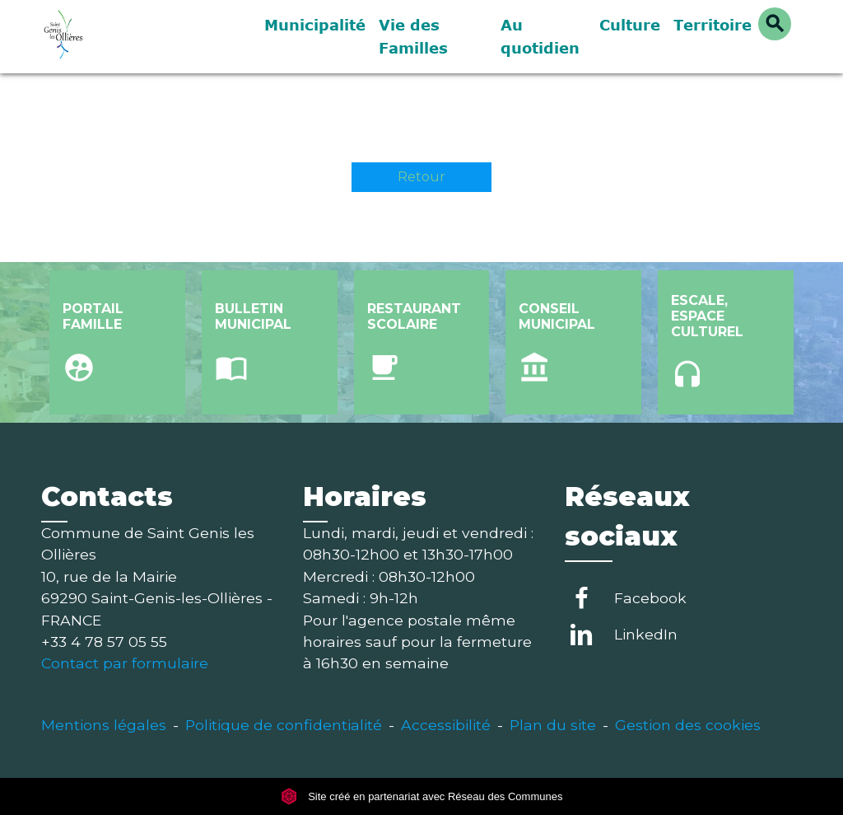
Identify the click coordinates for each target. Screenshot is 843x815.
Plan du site (553, 724)
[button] (774, 23)
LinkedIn (646, 634)
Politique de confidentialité (283, 724)
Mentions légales (103, 724)
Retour (421, 177)
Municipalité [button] (315, 25)
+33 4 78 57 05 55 (104, 641)
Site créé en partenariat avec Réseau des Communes (422, 796)
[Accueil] (142, 37)
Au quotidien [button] (540, 36)
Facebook (650, 598)
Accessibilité (446, 724)
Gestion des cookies (688, 724)
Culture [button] (629, 25)
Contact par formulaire (124, 663)
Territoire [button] (712, 25)
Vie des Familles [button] (413, 36)
